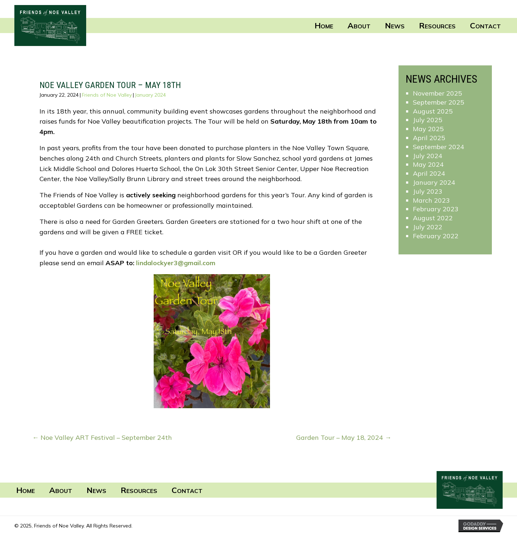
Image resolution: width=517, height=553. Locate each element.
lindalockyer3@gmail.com (175, 263)
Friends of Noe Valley (107, 95)
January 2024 (150, 95)
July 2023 (427, 191)
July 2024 (427, 156)
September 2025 (438, 102)
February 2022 (435, 236)
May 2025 (428, 129)
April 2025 (429, 138)
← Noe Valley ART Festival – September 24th (102, 437)
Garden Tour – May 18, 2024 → (343, 437)
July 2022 (427, 227)
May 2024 (428, 164)
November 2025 (437, 93)
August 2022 (433, 218)
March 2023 (431, 200)
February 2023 (435, 209)
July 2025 (427, 120)
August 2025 (433, 111)
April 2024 (429, 173)
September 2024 (438, 147)
